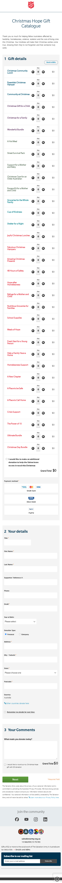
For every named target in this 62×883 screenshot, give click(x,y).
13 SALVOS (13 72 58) (31, 842)
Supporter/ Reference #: (13, 578)
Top (58, 879)
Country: (7, 695)
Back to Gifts (51, 62)
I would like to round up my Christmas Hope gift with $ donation (21, 766)
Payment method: (11, 481)
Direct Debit (31, 499)
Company (23, 634)
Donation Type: (10, 630)
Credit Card (31, 488)
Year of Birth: (9, 617)
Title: (6, 538)
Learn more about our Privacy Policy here (44, 797)
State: (7, 668)
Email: (7, 604)
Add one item (43, 72)
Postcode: (8, 682)
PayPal (31, 510)
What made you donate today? (18, 739)
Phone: (7, 591)
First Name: (9, 551)
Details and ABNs (23, 850)
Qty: (38, 71)
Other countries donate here (16, 703)
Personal (9, 634)
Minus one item (33, 72)
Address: (8, 642)
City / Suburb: (10, 655)
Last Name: (9, 564)
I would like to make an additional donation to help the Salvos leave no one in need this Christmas (22, 462)
